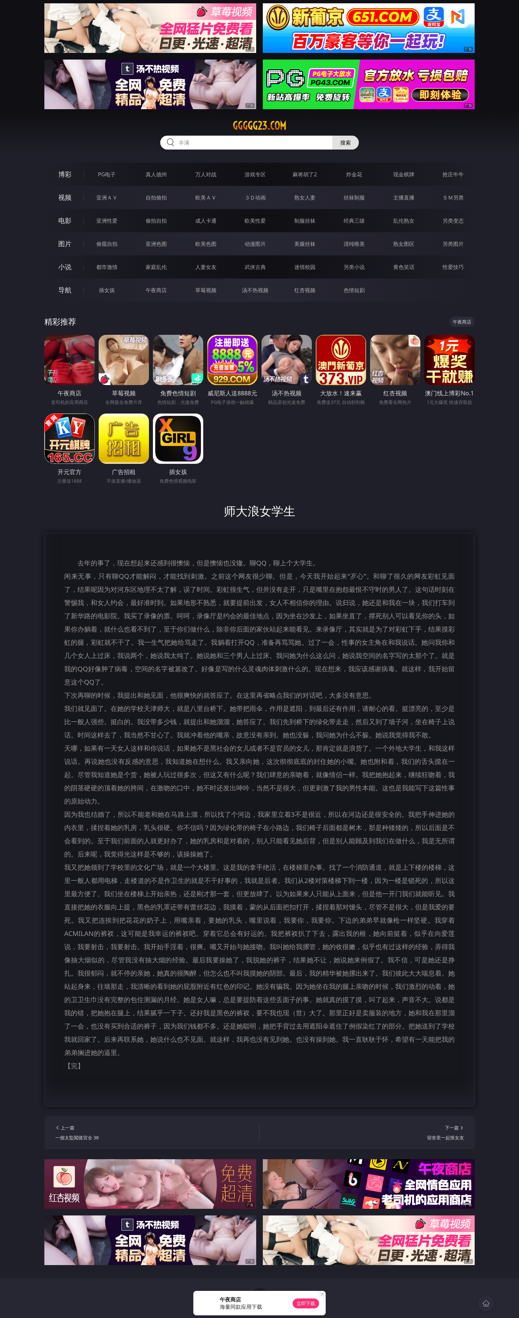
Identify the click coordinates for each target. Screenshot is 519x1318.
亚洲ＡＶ (107, 197)
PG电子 (107, 174)
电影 (64, 220)
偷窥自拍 (107, 243)
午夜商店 (156, 290)
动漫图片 (255, 243)
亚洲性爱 (107, 220)
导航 (64, 290)
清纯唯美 (354, 243)
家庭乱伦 (156, 267)
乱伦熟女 (403, 220)
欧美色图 (205, 243)
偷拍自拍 (156, 220)
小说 (64, 266)
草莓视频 (205, 290)
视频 (64, 197)
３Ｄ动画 (255, 197)
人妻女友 (205, 267)
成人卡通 (205, 220)
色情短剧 (354, 290)
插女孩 (107, 290)
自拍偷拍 (156, 197)
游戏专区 (255, 174)
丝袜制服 (354, 197)
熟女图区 (403, 243)
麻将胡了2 (305, 174)
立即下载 (306, 1303)
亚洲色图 (156, 243)
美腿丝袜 (304, 243)
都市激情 (107, 267)
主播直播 (403, 197)
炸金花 (354, 174)
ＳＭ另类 (453, 197)
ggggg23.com (259, 125)
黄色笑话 (403, 267)
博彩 (64, 174)
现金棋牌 (403, 174)
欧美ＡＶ (205, 197)
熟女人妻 (304, 197)
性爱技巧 (453, 267)
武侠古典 (255, 267)
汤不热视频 (255, 290)
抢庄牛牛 (453, 174)
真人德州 (156, 174)
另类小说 (354, 267)
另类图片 (453, 243)
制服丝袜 (304, 220)
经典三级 (354, 220)
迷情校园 (304, 267)
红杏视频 (304, 290)
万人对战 (205, 174)
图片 (64, 243)
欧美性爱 (255, 220)
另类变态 (453, 220)
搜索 (345, 142)
